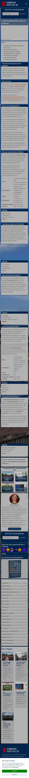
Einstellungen (15, 767)
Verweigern (14, 774)
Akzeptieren (14, 771)
